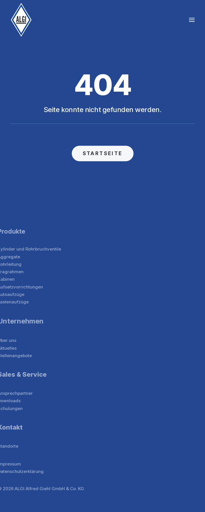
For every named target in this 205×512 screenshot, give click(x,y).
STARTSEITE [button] (103, 156)
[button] (192, 20)
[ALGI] (21, 20)
